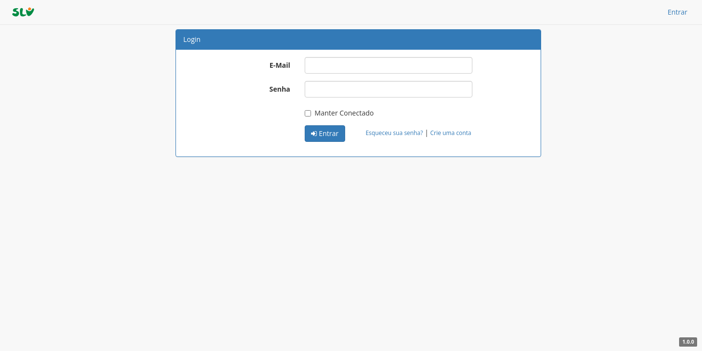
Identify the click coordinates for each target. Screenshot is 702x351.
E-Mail (280, 65)
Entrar (677, 12)
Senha (279, 89)
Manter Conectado (339, 112)
